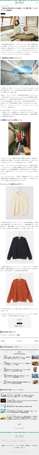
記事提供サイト (28, 445)
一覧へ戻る (19, 340)
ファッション (4, 335)
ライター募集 (16, 447)
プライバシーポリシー (10, 445)
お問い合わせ (35, 445)
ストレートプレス (19, 428)
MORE (19, 424)
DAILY (7, 352)
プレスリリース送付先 (20, 445)
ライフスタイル (11, 335)
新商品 (18, 335)
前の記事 (3, 340)
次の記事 (36, 340)
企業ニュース (22, 447)
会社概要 (3, 445)
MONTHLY (32, 352)
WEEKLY (19, 352)
